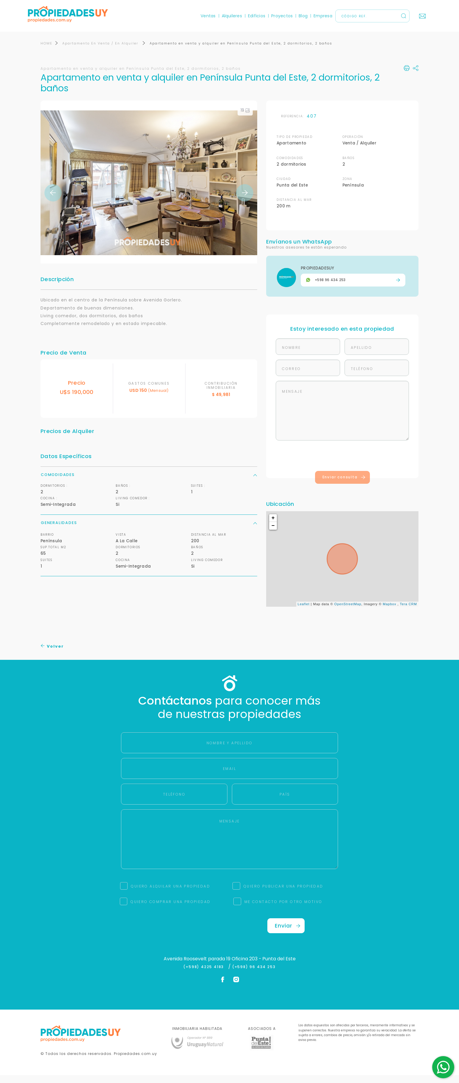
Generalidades (149, 530)
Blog (290, 16)
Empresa (310, 16)
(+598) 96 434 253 (254, 974)
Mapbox (389, 612)
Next (244, 200)
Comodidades (149, 482)
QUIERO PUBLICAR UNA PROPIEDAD (283, 893)
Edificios (243, 16)
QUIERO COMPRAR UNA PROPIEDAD (170, 909)
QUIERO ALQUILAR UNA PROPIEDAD (170, 893)
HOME (46, 51)
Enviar (287, 933)
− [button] (273, 533)
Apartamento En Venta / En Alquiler (101, 51)
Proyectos (269, 16)
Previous (53, 200)
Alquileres (219, 16)
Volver (52, 654)
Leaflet (304, 612)
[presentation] (342, 464)
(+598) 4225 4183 (205, 974)
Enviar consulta (344, 485)
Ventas (195, 16)
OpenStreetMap (348, 612)
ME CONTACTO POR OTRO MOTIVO (283, 909)
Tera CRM (408, 612)
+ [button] (273, 525)
